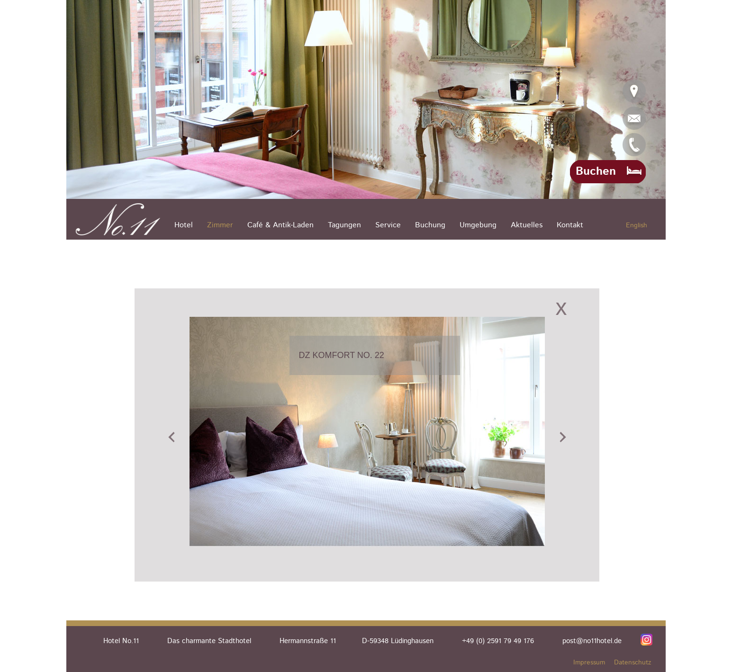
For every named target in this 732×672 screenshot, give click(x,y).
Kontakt (570, 225)
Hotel (183, 225)
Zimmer (220, 225)
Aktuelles (526, 225)
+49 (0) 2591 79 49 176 (498, 641)
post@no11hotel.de (592, 641)
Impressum (589, 662)
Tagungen (344, 225)
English (636, 225)
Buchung (430, 225)
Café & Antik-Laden (280, 225)
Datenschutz (632, 662)
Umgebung (478, 225)
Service (388, 225)
